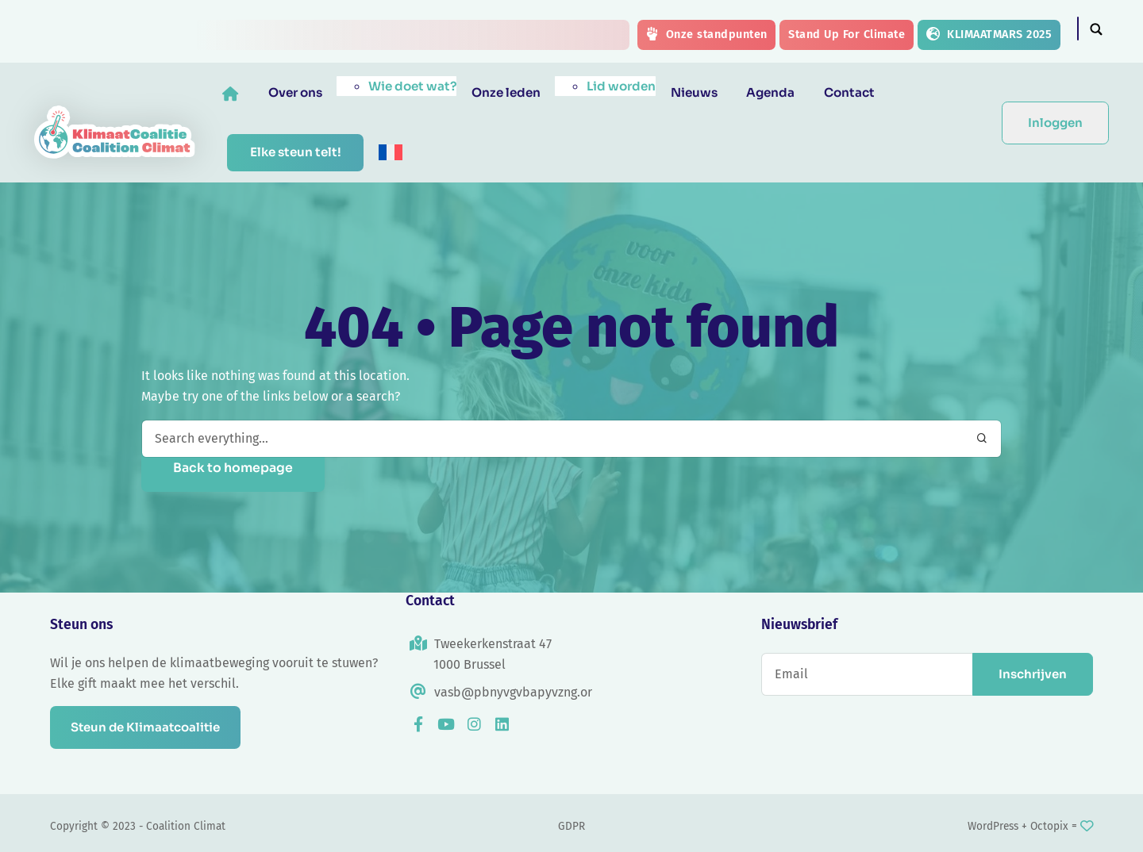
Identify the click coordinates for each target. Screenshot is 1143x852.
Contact (862, 92)
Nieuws (706, 92)
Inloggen (1055, 122)
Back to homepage (233, 468)
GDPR (571, 826)
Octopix (1049, 826)
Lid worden (633, 86)
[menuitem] (402, 152)
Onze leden (518, 92)
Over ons (308, 92)
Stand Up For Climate (846, 34)
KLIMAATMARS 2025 (989, 34)
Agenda (783, 92)
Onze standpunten (706, 34)
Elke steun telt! (308, 151)
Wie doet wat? (425, 86)
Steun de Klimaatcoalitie (150, 727)
